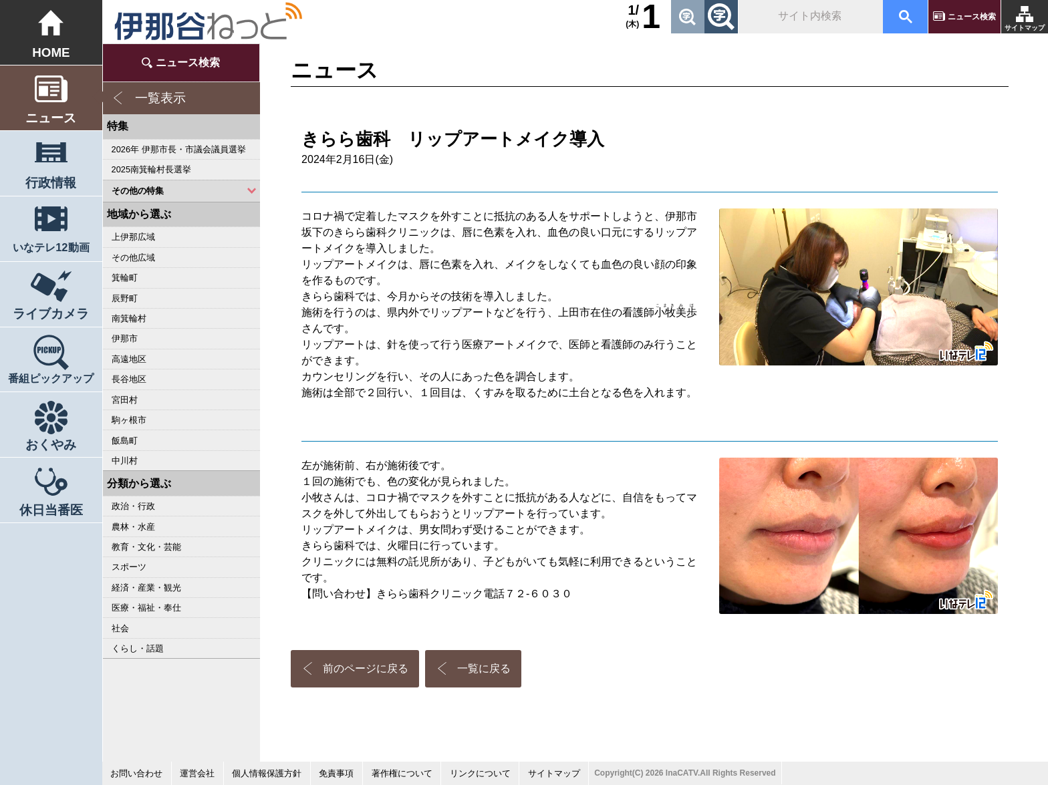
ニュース (50, 118)
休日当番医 (51, 510)
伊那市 (125, 338)
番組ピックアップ (51, 378)
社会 (120, 628)
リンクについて (480, 773)
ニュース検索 (972, 16)
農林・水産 (133, 527)
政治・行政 (133, 506)
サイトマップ (1025, 27)
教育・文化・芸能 (146, 547)
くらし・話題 (138, 648)
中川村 (125, 461)
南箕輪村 (129, 318)
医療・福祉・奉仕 (146, 608)
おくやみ (50, 445)
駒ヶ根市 (129, 420)
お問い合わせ (136, 773)
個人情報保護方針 (266, 773)
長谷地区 (129, 379)
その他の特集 (138, 191)
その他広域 (133, 258)
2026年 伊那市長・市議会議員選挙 (179, 149)
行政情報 (50, 183)
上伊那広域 (133, 237)
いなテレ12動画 (51, 247)
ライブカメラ (51, 314)
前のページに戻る (365, 668)
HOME (51, 52)
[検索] (809, 16)
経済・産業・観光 (146, 588)
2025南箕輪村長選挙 (151, 169)
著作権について (402, 773)
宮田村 (125, 400)
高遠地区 (129, 359)
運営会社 (197, 773)
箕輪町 (125, 278)
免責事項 (336, 773)
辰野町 (125, 298)
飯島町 (125, 441)
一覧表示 (160, 98)
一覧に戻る (484, 668)
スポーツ (129, 567)
